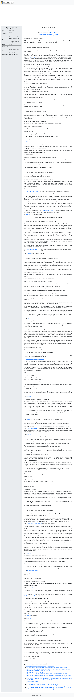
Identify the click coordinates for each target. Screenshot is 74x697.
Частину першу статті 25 (32, 428)
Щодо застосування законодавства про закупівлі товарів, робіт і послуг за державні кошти (48, 686)
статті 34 (31, 587)
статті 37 (29, 618)
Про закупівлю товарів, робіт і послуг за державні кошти (40, 666)
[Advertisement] (37, 15)
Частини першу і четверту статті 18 (35, 359)
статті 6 (28, 170)
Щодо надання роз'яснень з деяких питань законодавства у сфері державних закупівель (48, 683)
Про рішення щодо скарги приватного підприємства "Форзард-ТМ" (43, 684)
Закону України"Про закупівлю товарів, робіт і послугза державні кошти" (48, 34)
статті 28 (29, 508)
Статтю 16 (28, 253)
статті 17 (29, 318)
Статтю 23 (28, 419)
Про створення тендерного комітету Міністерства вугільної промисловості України (46, 667)
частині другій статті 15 (33, 249)
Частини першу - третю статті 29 (34, 523)
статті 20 (29, 396)
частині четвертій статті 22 (33, 417)
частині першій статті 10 (49, 210)
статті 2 (28, 109)
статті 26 (29, 434)
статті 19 (29, 372)
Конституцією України (35, 57)
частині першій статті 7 (32, 191)
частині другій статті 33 (32, 570)
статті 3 (28, 141)
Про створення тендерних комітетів (35, 672)
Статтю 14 (28, 214)
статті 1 (28, 45)
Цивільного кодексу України (31, 596)
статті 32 (29, 553)
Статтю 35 (28, 615)
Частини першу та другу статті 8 (33, 194)
